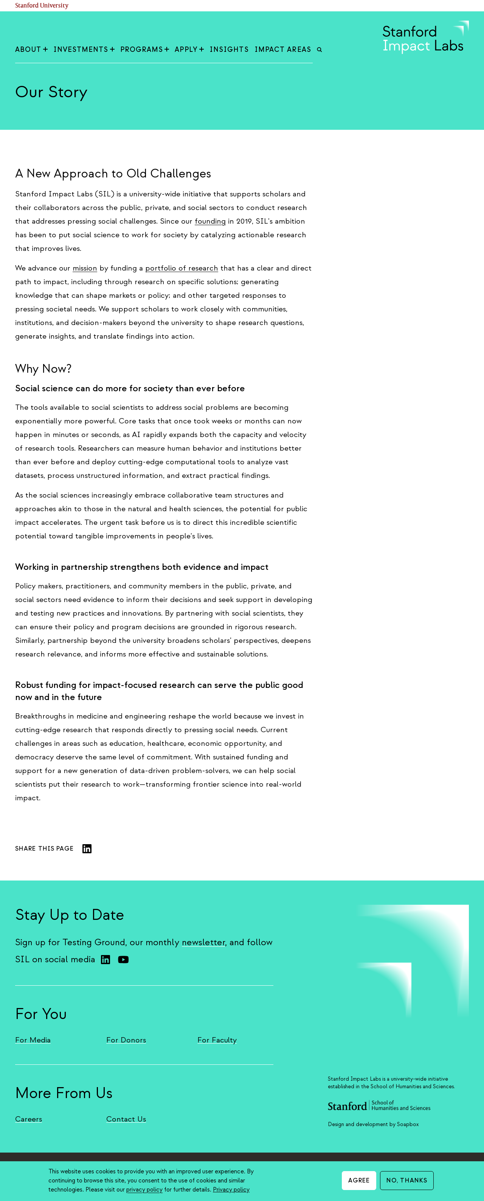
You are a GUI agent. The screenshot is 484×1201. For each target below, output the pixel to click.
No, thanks (406, 1180)
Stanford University (42, 6)
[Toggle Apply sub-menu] (201, 50)
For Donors (126, 1040)
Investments (84, 49)
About (31, 49)
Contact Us (126, 1119)
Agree (359, 1180)
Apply (189, 49)
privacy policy (144, 1189)
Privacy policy (231, 1189)
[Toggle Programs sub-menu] (166, 50)
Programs (144, 49)
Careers (28, 1119)
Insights (229, 49)
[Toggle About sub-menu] (45, 50)
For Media (33, 1040)
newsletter (203, 942)
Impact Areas (282, 49)
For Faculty (217, 1040)
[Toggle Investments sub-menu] (112, 50)
